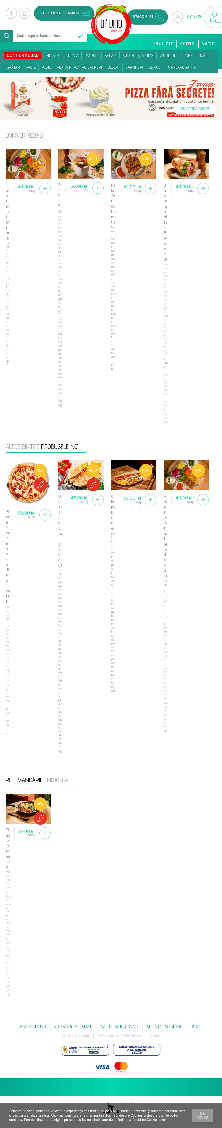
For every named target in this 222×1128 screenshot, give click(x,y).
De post (155, 67)
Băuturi (208, 43)
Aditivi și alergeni (164, 1026)
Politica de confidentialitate (119, 1036)
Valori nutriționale (120, 1026)
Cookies (155, 1036)
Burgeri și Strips (138, 55)
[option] (111, 98)
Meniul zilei (163, 43)
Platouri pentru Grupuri (79, 67)
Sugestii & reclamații (65, 13)
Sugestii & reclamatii (73, 1026)
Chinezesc (53, 55)
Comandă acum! (195, 109)
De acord (202, 1115)
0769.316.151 (148, 17)
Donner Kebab (23, 55)
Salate (111, 55)
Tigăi (202, 55)
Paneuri (91, 55)
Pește (46, 67)
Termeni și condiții (76, 1036)
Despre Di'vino (32, 1026)
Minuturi (167, 55)
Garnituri (134, 67)
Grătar (13, 67)
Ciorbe (186, 55)
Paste (31, 67)
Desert (114, 67)
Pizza (73, 55)
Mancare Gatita (182, 67)
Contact (196, 1026)
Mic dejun (188, 43)
